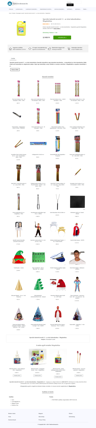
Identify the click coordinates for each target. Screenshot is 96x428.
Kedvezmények (12, 419)
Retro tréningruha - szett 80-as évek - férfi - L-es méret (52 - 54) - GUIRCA (77, 297)
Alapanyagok (19, 9)
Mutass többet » (57, 28)
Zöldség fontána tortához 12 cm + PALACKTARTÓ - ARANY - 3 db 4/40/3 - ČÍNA (38, 185)
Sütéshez (69, 9)
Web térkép (41, 416)
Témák (84, 9)
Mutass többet (15, 69)
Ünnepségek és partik (45, 9)
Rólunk (70, 413)
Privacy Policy (42, 419)
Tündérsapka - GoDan (19, 267)
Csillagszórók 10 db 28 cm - (38, 154)
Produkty (13, 13)
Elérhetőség (72, 416)
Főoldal (11, 9)
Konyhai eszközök (59, 9)
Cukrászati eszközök (31, 9)
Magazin (41, 413)
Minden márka (11, 413)
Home (10, 13)
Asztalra (77, 9)
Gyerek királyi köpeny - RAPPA (77, 240)
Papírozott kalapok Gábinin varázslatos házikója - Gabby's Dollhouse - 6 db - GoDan (18, 326)
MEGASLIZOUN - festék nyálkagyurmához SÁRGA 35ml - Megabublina (58, 370)
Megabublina (83, 27)
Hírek (9, 416)
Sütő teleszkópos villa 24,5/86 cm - (57, 212)
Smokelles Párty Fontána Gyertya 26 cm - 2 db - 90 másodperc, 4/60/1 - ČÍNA (18, 156)
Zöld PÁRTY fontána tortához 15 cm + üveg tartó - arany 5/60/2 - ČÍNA (58, 185)
